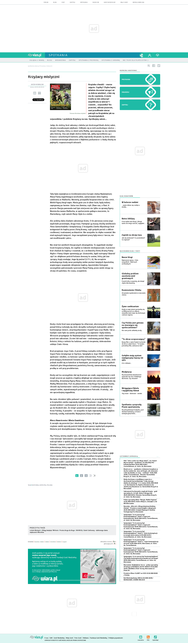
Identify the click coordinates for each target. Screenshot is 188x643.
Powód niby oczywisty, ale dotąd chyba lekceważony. (133, 282)
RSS (148, 636)
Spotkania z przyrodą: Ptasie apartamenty (132, 405)
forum (46, 2)
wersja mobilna (138, 2)
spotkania (84, 2)
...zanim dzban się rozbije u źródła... (131, 206)
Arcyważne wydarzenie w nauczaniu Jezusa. (133, 294)
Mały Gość (124, 2)
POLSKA (49, 485)
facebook (153, 65)
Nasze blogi (127, 257)
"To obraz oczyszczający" (133, 339)
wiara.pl (36, 55)
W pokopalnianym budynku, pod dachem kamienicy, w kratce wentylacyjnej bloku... (133, 412)
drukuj (39, 93)
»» (94, 475)
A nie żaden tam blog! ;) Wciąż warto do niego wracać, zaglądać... (133, 222)
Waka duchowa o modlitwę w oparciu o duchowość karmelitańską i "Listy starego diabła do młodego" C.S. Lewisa (141, 484)
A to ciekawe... (127, 363)
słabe (47, 542)
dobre (59, 542)
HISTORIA (35, 485)
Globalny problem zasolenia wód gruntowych (130, 275)
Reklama (86, 638)
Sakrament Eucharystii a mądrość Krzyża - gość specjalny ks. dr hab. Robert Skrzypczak (140, 494)
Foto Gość (78, 638)
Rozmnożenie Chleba (131, 290)
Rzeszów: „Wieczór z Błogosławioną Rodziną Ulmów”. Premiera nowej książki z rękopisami (140, 509)
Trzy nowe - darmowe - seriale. (132, 394)
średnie (53, 542)
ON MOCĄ (79, 530)
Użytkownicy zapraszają (129, 456)
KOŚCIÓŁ (42, 485)
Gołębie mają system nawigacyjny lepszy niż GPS (132, 357)
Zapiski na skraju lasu (132, 235)
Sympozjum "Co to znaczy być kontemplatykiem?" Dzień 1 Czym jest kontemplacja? (141, 517)
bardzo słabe (39, 542)
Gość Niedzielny (110, 2)
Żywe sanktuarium (130, 306)
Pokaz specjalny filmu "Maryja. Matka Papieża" (140, 501)
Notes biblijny (128, 218)
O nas (46, 638)
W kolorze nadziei (130, 202)
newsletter (141, 636)
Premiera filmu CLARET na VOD (140, 574)
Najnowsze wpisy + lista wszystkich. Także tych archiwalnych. (130, 262)
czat (63, 2)
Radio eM (96, 2)
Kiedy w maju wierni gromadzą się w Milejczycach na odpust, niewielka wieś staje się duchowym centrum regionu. (133, 312)
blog (55, 2)
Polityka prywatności (116, 638)
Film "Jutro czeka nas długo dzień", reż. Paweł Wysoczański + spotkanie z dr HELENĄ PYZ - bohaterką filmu (140, 463)
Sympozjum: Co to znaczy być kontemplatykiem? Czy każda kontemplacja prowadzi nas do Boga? (141, 559)
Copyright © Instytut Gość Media (55, 640)
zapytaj (72, 2)
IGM (51, 638)
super (65, 542)
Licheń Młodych (35, 530)
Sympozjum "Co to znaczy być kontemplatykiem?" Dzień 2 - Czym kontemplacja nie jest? (141, 542)
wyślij (34, 93)
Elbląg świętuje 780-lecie (50, 530)
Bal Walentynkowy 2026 (138, 579)
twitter (158, 65)
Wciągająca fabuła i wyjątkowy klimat (130, 389)
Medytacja (127, 372)
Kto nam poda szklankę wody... (132, 330)
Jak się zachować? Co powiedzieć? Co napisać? (133, 239)
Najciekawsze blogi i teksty (130, 251)
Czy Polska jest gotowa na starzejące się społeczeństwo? (132, 325)
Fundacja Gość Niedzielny (98, 638)
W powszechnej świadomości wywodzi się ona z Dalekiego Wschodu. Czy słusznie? (131, 376)
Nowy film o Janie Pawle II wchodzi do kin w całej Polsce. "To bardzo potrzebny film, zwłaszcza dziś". (133, 344)
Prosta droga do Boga (67, 530)
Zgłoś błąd (155, 636)
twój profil (149, 55)
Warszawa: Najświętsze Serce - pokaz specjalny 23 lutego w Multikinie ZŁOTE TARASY (141, 567)
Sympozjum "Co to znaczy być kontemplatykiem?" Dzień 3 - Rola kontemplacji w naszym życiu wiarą (140, 534)
